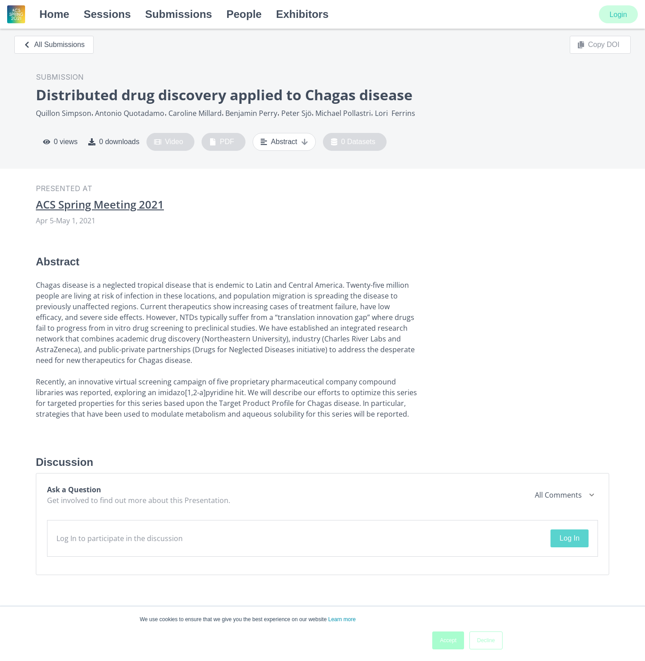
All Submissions (54, 44)
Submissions (178, 14)
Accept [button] (448, 640)
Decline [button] (486, 640)
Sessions (107, 14)
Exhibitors (302, 14)
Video (168, 141)
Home (54, 14)
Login (618, 14)
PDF (221, 141)
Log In (569, 538)
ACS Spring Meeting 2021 (100, 204)
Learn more (342, 619)
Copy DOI (598, 44)
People (244, 14)
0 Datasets (353, 141)
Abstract (284, 141)
